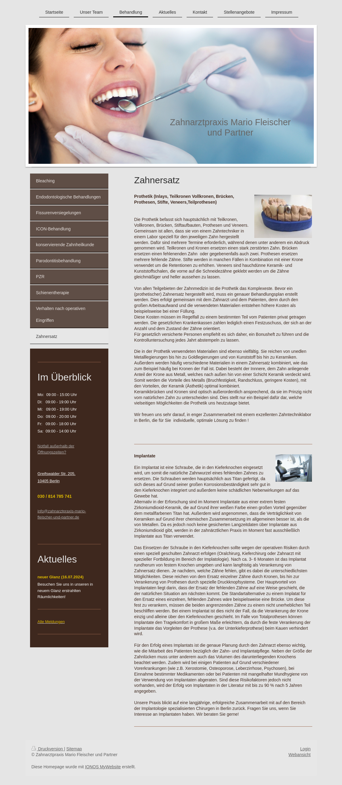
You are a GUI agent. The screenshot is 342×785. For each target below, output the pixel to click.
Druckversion (48, 748)
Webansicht (300, 754)
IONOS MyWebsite (103, 766)
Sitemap (74, 748)
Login (305, 748)
